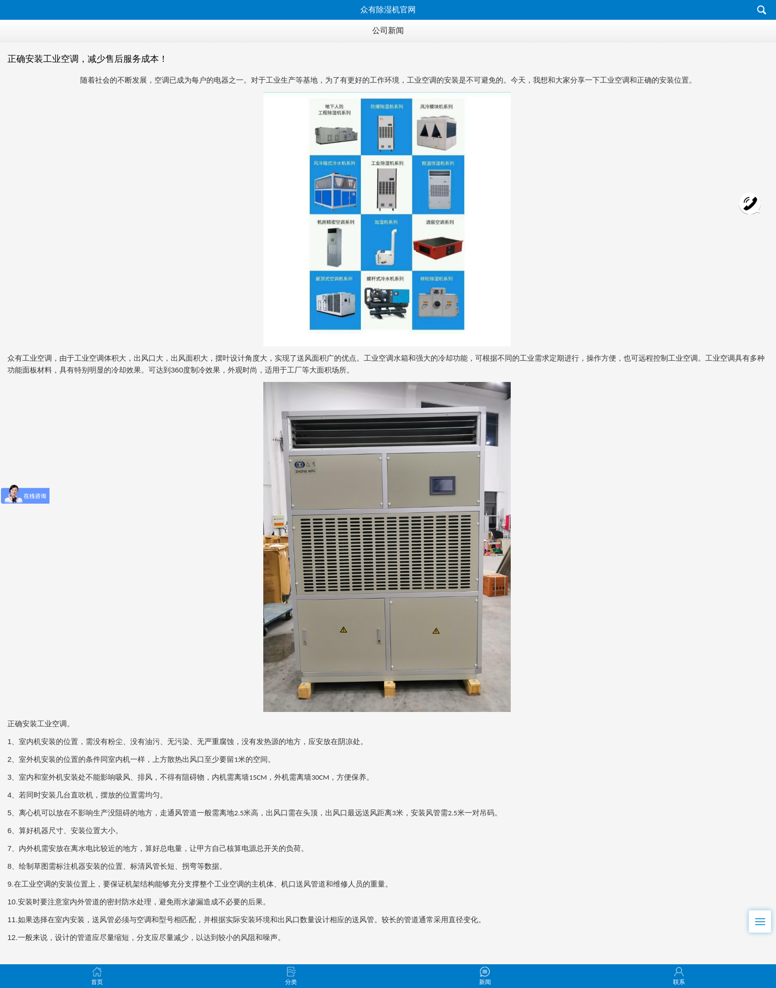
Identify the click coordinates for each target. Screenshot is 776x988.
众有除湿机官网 (388, 9)
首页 (97, 971)
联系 (679, 971)
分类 (291, 971)
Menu (763, 917)
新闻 (485, 971)
